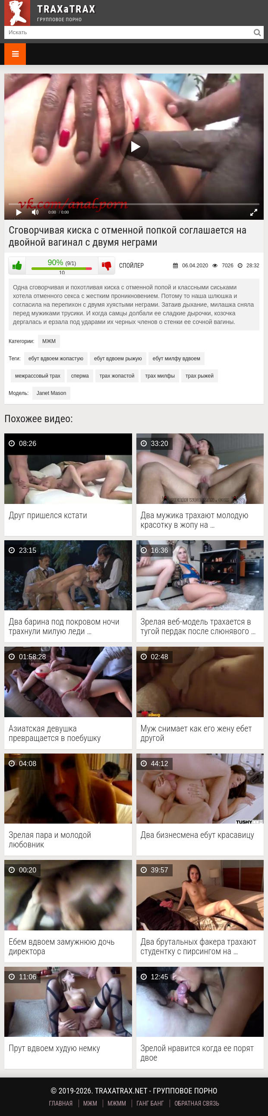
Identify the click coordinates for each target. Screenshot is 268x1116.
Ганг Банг (150, 1103)
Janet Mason (51, 393)
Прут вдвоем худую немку (54, 1048)
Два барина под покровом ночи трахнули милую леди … (64, 626)
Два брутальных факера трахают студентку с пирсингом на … (199, 946)
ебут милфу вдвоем (176, 359)
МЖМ (49, 341)
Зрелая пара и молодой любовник (50, 839)
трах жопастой (117, 376)
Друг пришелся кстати (48, 515)
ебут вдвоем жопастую (55, 359)
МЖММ (116, 1103)
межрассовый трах (37, 376)
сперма (80, 376)
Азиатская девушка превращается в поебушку (55, 733)
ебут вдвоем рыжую (118, 359)
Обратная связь (196, 1103)
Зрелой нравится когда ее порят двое (197, 1052)
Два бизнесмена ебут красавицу (197, 835)
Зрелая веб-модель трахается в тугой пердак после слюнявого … (198, 626)
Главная (61, 1103)
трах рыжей (200, 376)
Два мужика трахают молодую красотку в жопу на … (195, 519)
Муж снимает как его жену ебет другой (196, 733)
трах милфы (160, 376)
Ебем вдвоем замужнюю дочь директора (62, 946)
